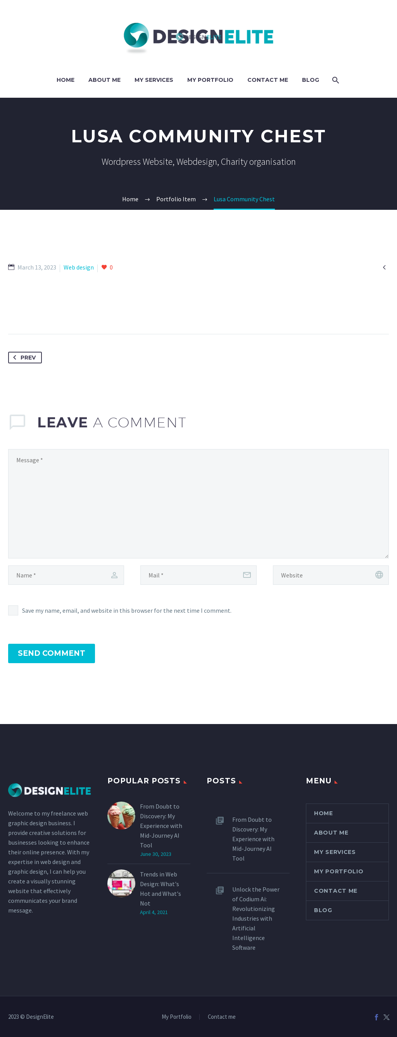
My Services (154, 79)
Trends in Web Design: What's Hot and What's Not (160, 888)
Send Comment (51, 653)
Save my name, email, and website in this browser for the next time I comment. (126, 610)
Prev (23, 358)
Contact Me (267, 79)
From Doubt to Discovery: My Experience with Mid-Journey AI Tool (161, 825)
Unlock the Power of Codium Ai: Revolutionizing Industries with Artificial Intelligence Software (256, 918)
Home (65, 79)
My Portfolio (210, 79)
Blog (310, 79)
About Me (104, 79)
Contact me (222, 1017)
